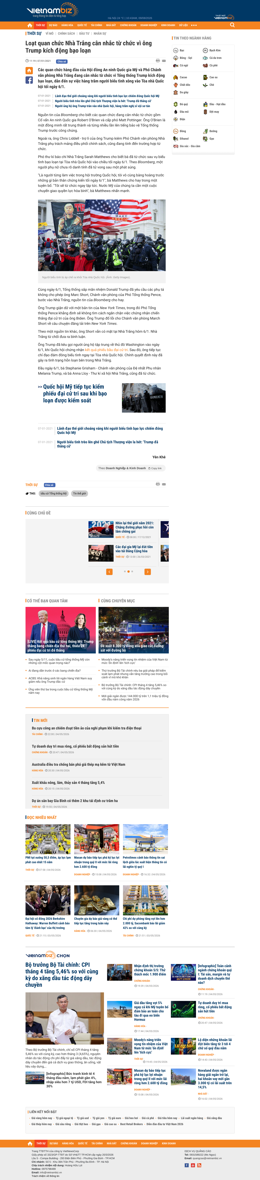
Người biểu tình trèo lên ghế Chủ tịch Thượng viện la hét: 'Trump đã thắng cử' (103, 101)
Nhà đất (202, 1093)
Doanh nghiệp (82, 874)
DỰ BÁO (53, 25)
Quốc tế (150, 537)
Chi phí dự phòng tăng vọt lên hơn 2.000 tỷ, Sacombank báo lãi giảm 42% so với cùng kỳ (144, 923)
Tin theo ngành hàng (192, 38)
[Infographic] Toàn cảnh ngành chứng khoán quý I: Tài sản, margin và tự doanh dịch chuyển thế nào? (215, 974)
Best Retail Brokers (131, 1124)
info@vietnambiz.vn (51, 1172)
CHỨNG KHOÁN (128, 25)
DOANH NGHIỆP (149, 25)
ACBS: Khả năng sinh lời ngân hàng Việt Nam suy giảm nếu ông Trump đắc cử (60, 680)
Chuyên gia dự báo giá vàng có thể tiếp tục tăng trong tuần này (95, 921)
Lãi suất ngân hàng (192, 1118)
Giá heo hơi (131, 1118)
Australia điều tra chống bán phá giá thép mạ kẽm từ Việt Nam (78, 764)
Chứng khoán (40, 752)
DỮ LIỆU (183, 25)
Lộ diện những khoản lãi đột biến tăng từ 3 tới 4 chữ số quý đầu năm (215, 1044)
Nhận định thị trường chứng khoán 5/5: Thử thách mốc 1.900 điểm (150, 970)
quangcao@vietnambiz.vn (207, 1158)
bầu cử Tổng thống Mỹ (54, 493)
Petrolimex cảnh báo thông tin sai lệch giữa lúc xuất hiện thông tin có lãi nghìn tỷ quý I (145, 862)
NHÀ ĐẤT (111, 25)
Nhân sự (100, 33)
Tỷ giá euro (114, 1118)
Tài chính (37, 734)
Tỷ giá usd (83, 1118)
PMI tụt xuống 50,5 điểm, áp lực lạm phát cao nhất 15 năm (48, 860)
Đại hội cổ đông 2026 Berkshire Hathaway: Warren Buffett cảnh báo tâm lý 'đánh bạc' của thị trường (48, 923)
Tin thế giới (79, 493)
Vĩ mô (50, 33)
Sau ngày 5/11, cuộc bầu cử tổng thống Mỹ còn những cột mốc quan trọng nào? (59, 661)
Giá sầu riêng (63, 1124)
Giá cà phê (148, 1118)
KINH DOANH (168, 25)
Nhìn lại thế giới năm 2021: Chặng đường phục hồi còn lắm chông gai (165, 527)
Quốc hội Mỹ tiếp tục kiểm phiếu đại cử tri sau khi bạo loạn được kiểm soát (75, 393)
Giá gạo (96, 1124)
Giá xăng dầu (214, 1118)
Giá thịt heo (81, 1124)
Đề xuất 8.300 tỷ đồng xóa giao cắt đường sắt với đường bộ (132, 648)
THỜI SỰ (40, 25)
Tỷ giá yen (98, 1118)
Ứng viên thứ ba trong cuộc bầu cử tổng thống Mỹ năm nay (61, 691)
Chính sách (66, 33)
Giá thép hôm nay (42, 1124)
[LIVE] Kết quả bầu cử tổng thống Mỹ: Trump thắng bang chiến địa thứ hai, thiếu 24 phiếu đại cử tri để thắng (61, 646)
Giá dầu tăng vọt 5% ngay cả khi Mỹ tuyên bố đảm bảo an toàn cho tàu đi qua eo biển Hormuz (151, 1011)
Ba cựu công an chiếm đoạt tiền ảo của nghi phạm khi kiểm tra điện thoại (87, 728)
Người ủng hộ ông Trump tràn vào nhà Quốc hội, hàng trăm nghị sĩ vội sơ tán (102, 106)
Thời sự (34, 33)
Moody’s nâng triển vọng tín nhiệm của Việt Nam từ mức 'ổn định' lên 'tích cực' (135, 661)
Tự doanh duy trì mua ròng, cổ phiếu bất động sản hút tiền (75, 746)
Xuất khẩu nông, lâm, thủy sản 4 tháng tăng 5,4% (68, 783)
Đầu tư (84, 33)
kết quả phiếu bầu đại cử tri (106, 350)
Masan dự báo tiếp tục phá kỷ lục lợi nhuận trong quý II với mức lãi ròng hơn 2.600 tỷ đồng (96, 862)
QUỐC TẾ (82, 25)
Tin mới (40, 720)
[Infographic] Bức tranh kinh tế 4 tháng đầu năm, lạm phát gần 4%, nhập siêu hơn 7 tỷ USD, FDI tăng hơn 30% (74, 1080)
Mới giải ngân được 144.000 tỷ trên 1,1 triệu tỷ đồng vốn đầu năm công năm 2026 (135, 698)
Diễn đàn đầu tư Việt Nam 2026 (165, 1124)
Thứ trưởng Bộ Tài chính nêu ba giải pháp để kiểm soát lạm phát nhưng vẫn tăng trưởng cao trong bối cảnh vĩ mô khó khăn (135, 674)
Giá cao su (110, 1124)
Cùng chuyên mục (118, 600)
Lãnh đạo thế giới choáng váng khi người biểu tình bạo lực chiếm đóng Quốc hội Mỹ (107, 96)
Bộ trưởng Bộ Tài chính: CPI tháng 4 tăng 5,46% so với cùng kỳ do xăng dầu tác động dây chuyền (134, 686)
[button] (109, 572)
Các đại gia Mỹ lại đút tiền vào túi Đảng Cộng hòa (164, 549)
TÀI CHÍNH (96, 25)
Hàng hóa (37, 770)
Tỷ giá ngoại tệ (64, 1118)
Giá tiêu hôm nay (167, 1118)
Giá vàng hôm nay (42, 1118)
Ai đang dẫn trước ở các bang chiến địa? (55, 670)
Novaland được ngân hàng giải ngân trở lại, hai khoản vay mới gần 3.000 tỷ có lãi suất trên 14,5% (215, 1079)
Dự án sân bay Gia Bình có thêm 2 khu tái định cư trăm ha (75, 801)
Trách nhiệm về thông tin (45, 1176)
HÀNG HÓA (67, 25)
